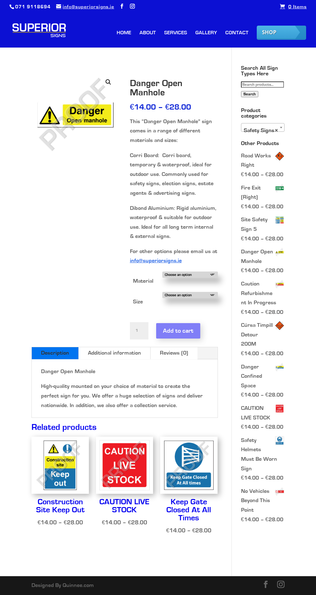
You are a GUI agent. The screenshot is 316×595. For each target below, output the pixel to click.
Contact (236, 33)
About (147, 33)
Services (175, 33)
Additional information (114, 353)
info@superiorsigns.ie (156, 261)
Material (143, 281)
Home (124, 33)
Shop (269, 32)
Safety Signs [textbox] (261, 130)
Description (55, 353)
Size (138, 302)
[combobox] (263, 127)
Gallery (206, 33)
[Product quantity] (139, 330)
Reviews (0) (174, 353)
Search (249, 94)
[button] (108, 82)
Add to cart (178, 331)
